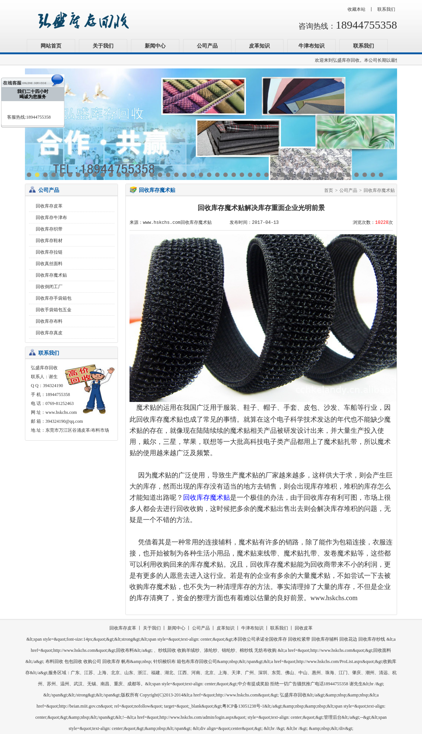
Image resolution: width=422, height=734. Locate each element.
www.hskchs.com (61, 412)
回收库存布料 (49, 321)
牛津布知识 (311, 46)
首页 (328, 190)
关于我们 (103, 46)
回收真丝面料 (49, 263)
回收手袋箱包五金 (53, 309)
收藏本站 (356, 9)
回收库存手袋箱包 (53, 298)
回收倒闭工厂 (49, 286)
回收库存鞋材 (49, 240)
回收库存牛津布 (51, 217)
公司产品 (207, 46)
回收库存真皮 (49, 332)
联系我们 (386, 9)
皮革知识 (259, 46)
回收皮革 (304, 628)
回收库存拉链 (49, 252)
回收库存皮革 (49, 206)
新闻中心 (155, 46)
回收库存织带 (49, 229)
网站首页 (51, 46)
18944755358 (366, 25)
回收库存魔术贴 (51, 275)
